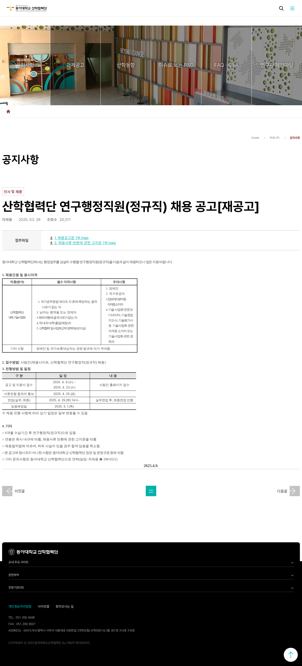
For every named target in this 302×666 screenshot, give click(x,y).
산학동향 (126, 65)
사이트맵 (43, 606)
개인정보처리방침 (19, 606)
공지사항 (25, 65)
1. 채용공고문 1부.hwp (71, 238)
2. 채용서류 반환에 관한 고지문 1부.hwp (85, 243)
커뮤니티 (274, 137)
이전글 (20, 491)
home (8, 111)
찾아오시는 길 (65, 606)
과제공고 (75, 65)
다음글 (282, 491)
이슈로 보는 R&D (176, 65)
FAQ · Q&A (226, 65)
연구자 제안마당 (276, 65)
